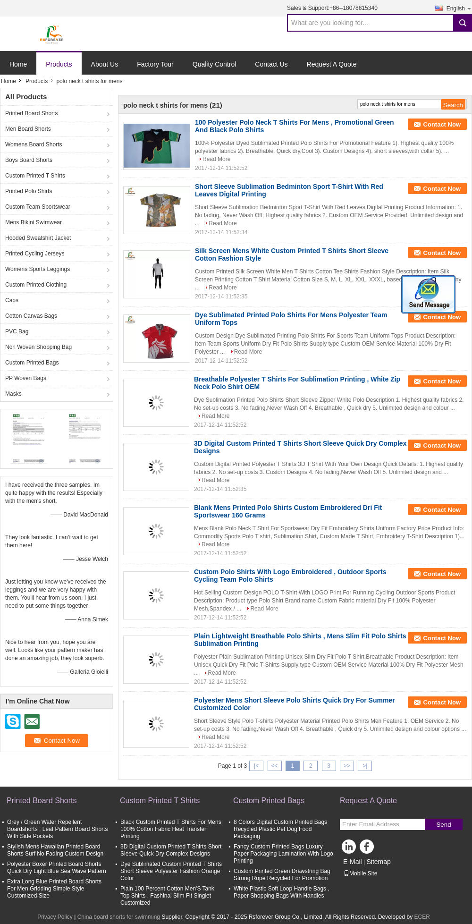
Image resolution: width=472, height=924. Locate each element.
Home (18, 64)
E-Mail (352, 861)
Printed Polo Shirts (28, 191)
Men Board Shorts (28, 129)
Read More (216, 159)
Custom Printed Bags (32, 362)
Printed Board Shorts (31, 113)
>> (347, 766)
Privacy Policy (55, 917)
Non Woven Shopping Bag (38, 347)
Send (443, 824)
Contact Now (442, 124)
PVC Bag (16, 331)
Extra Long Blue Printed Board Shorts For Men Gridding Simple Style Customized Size (54, 888)
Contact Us (271, 64)
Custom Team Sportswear (37, 206)
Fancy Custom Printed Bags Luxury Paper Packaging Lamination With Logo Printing (283, 853)
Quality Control (214, 64)
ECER (422, 917)
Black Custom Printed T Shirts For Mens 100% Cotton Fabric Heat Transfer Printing (170, 829)
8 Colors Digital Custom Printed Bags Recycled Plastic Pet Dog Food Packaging (280, 829)
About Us (104, 64)
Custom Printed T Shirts (35, 175)
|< (256, 766)
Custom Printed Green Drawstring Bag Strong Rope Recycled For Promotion (282, 875)
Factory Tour (155, 64)
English (459, 8)
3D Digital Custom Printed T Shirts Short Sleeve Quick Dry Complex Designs (170, 850)
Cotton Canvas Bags (31, 316)
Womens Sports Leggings (37, 269)
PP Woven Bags (25, 378)
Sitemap (378, 861)
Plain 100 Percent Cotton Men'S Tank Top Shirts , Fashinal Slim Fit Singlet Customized (167, 895)
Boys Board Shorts (28, 160)
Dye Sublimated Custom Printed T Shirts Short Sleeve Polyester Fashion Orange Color (171, 871)
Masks (13, 393)
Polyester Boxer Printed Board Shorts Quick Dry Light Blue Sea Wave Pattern (56, 867)
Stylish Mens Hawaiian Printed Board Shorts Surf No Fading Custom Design (55, 850)
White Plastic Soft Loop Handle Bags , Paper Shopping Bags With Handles (281, 892)
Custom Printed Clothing (36, 284)
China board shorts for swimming (118, 917)
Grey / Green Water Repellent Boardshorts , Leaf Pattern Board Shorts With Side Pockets (57, 829)
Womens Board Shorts (33, 144)
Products (59, 64)
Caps (11, 300)
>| (364, 766)
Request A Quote (332, 64)
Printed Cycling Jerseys (34, 253)
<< (274, 766)
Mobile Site (360, 873)
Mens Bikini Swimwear (33, 222)
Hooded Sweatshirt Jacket (38, 238)
